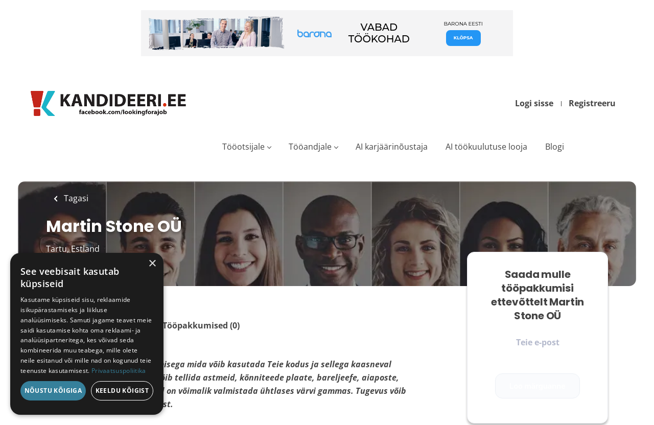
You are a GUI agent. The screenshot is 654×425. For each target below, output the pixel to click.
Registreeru (592, 103)
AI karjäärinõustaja (392, 146)
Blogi (554, 146)
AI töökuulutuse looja (486, 146)
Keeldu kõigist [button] (122, 390)
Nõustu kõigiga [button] (53, 390)
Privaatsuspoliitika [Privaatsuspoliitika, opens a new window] (118, 370)
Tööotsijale (243, 146)
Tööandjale (310, 146)
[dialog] (87, 334)
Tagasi (75, 198)
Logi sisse (534, 103)
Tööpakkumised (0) (201, 325)
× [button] (152, 264)
